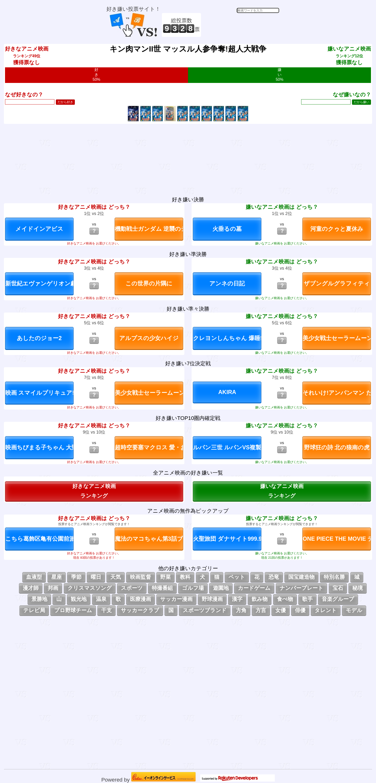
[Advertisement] (240, 25)
